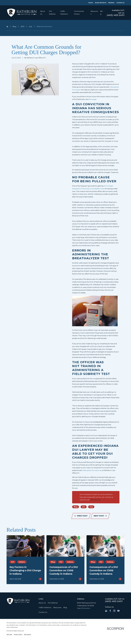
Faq (91, 507)
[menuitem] (9, 634)
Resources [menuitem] (94, 12)
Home (90, 2)
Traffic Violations (45, 607)
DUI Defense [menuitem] (52, 12)
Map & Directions (83, 608)
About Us (42, 603)
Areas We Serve (100, 2)
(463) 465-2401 (115, 15)
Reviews (111, 2)
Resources (57, 607)
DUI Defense (53, 603)
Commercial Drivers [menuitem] (79, 12)
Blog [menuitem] (101, 12)
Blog (75, 507)
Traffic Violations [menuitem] (64, 12)
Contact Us (120, 2)
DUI (83, 507)
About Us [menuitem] (42, 12)
